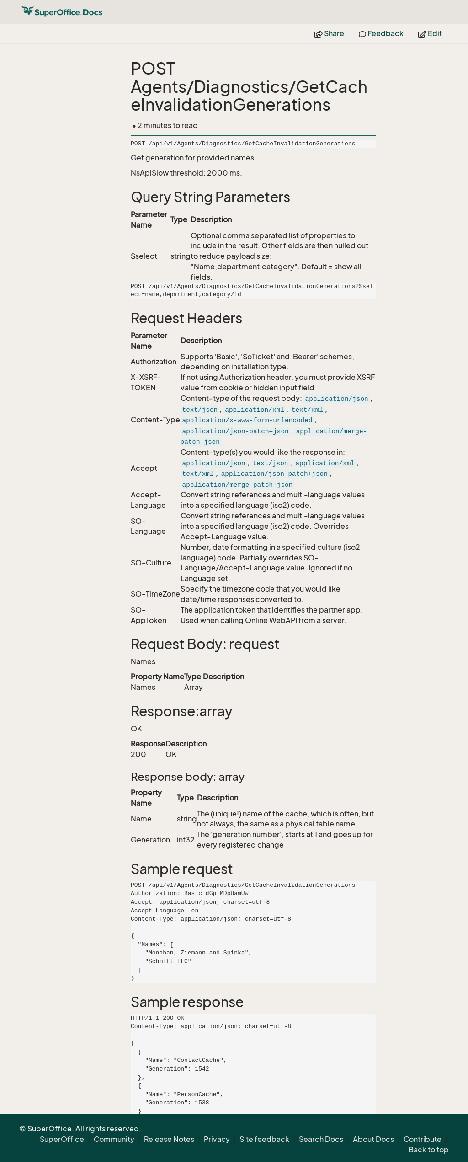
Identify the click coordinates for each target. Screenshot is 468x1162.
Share (329, 33)
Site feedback (264, 1139)
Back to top (429, 1149)
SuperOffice (62, 1139)
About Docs (373, 1139)
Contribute (422, 1139)
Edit (430, 33)
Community (114, 1139)
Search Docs (321, 1139)
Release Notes (169, 1139)
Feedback (381, 33)
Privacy (217, 1139)
